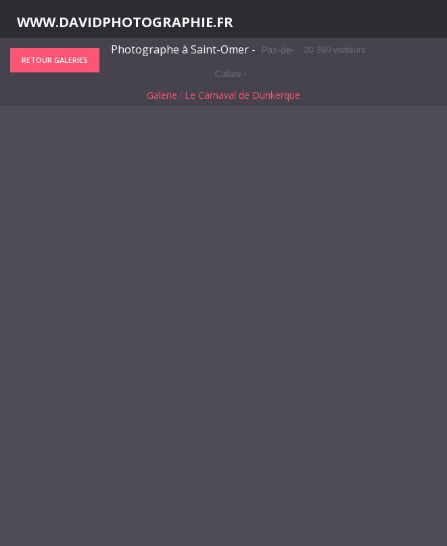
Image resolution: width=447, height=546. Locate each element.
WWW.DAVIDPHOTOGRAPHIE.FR (125, 22)
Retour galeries (55, 60)
